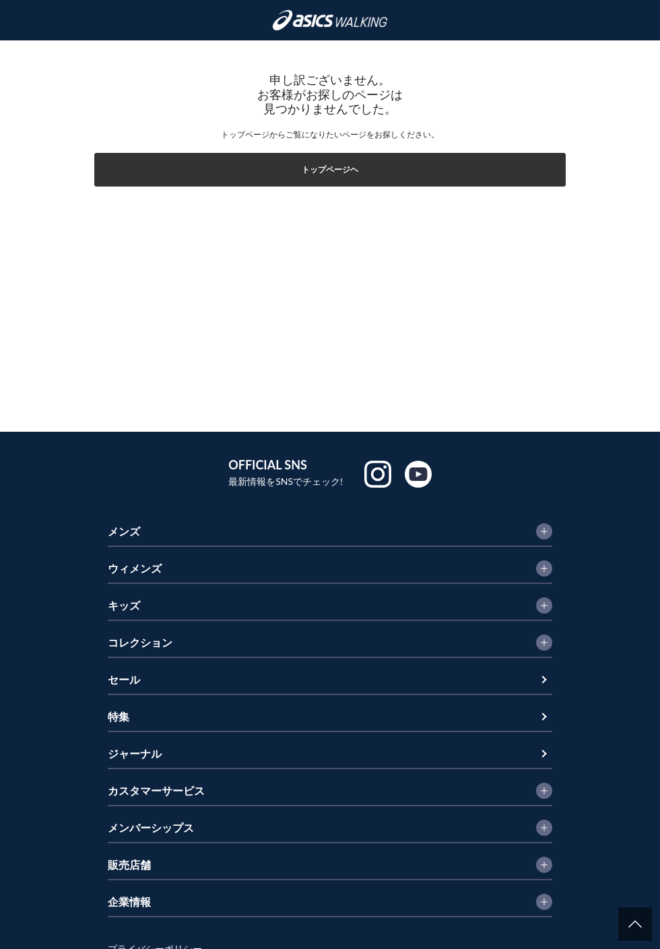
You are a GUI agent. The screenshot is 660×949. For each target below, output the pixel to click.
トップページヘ (330, 169)
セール (124, 679)
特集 (118, 716)
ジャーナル (135, 753)
